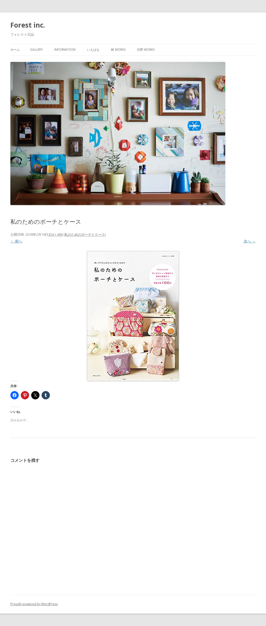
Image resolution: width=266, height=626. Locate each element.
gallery (36, 49)
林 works (118, 49)
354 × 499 (55, 234)
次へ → (250, 241)
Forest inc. (27, 25)
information (65, 49)
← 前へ (16, 241)
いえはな (93, 49)
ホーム (15, 49)
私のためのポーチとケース (84, 234)
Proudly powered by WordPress (34, 604)
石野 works (146, 49)
